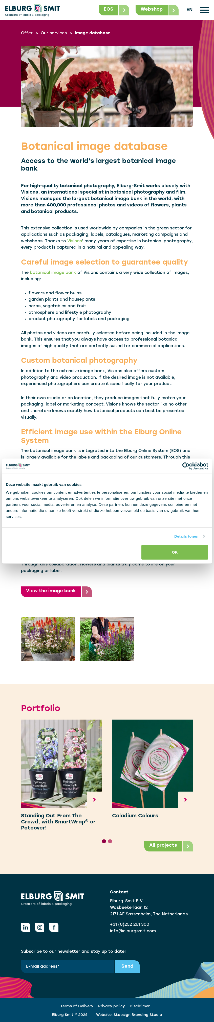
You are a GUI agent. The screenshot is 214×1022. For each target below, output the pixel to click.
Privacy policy (111, 1006)
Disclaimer (140, 1006)
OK (175, 552)
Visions (74, 241)
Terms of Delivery (76, 1006)
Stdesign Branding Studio (138, 1015)
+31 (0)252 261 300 (129, 925)
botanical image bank (53, 273)
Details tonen (186, 536)
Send (127, 966)
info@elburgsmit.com (133, 931)
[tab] (104, 841)
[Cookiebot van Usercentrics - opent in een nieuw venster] (186, 466)
